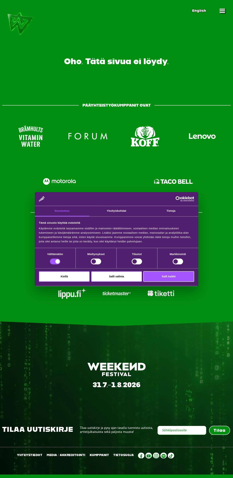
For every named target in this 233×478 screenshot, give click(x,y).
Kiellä (64, 276)
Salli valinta (116, 276)
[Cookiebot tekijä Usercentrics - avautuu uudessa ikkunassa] (178, 199)
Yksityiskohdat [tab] (116, 210)
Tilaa (219, 433)
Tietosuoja (123, 458)
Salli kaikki (169, 276)
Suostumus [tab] (62, 210)
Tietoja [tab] (171, 210)
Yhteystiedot (29, 458)
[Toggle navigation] (222, 11)
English (199, 11)
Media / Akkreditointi (66, 458)
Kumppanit (99, 458)
